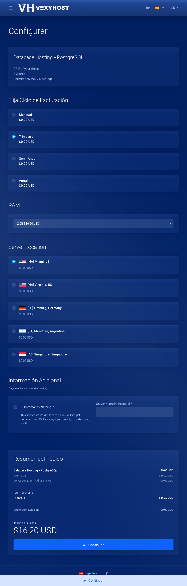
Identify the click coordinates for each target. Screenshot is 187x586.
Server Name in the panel (114, 403)
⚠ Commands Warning (34, 407)
